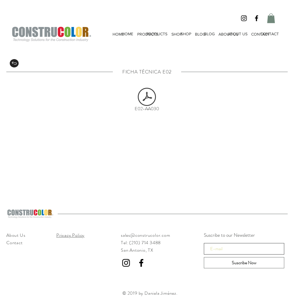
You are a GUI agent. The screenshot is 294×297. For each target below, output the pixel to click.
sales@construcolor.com (145, 235)
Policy (78, 235)
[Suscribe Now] (244, 262)
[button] (271, 18)
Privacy (63, 235)
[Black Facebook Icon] (256, 18)
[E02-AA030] (146, 101)
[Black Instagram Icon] (244, 18)
